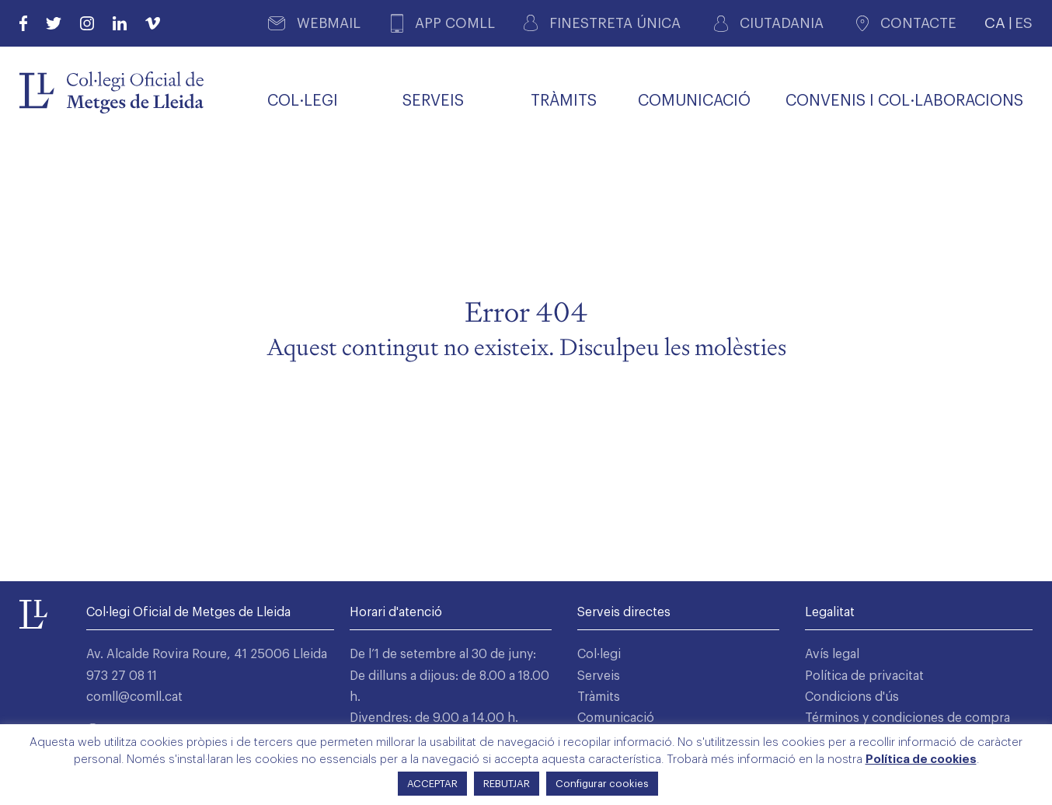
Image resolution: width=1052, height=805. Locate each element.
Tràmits (598, 697)
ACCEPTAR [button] (432, 784)
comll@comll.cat (134, 697)
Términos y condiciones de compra (907, 718)
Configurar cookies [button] (602, 784)
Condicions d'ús (852, 697)
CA (994, 23)
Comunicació (615, 718)
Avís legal (832, 654)
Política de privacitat (864, 676)
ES (1024, 23)
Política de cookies (921, 759)
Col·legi (599, 654)
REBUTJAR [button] (506, 784)
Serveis (598, 676)
